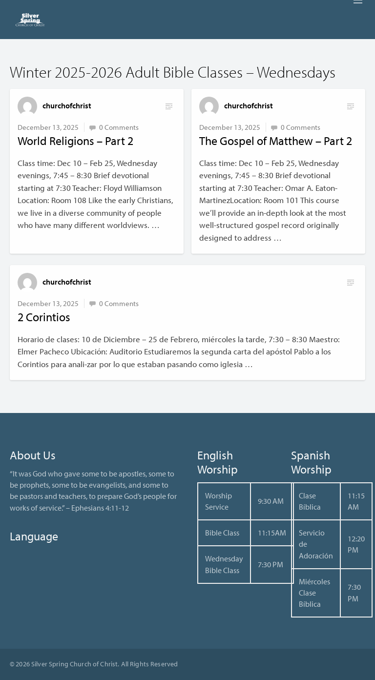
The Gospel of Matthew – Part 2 (275, 140)
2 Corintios (44, 316)
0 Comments (119, 127)
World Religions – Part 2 (75, 140)
